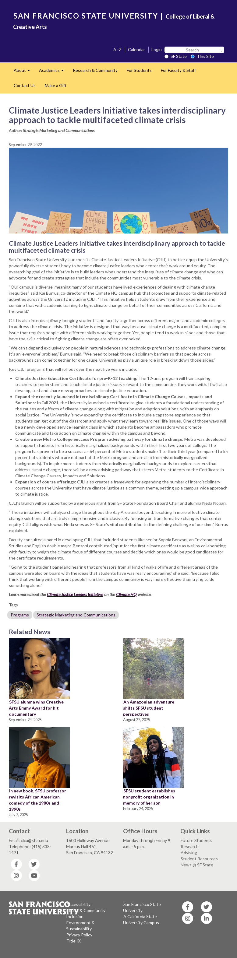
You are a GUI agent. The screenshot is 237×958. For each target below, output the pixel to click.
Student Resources (199, 858)
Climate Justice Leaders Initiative (75, 594)
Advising (189, 852)
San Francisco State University (142, 907)
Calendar (136, 49)
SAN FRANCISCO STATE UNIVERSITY (85, 15)
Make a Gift (56, 85)
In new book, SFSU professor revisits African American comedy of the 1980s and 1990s (37, 800)
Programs (20, 614)
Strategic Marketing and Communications (76, 614)
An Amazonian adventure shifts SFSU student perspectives (148, 708)
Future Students (196, 840)
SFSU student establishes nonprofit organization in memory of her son (149, 796)
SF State (175, 56)
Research (190, 846)
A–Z (117, 49)
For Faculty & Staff (178, 70)
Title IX (73, 940)
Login (156, 49)
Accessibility (78, 904)
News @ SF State (197, 864)
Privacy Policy (79, 934)
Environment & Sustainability (80, 925)
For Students (139, 70)
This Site (202, 56)
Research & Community (95, 70)
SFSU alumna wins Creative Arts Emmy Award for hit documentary (36, 708)
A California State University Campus (141, 919)
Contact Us (25, 85)
